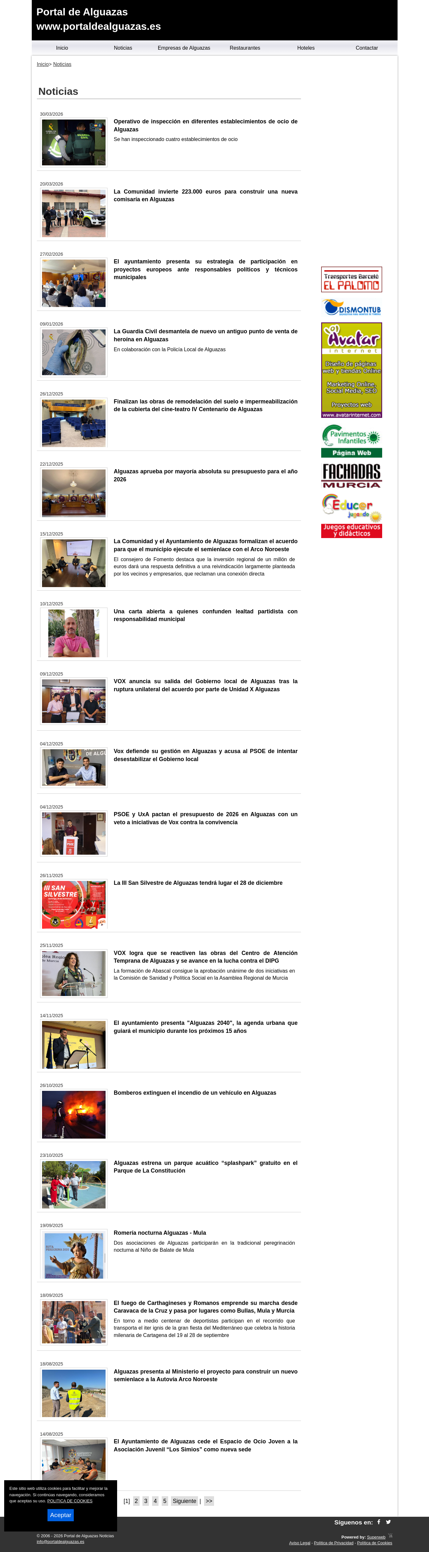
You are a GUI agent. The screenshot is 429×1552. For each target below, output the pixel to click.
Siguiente (184, 1501)
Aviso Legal (299, 1542)
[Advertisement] (351, 162)
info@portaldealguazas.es (60, 1541)
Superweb (376, 1537)
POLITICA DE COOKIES (69, 1500)
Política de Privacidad (334, 1542)
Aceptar (60, 1515)
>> (209, 1501)
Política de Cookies (374, 1542)
